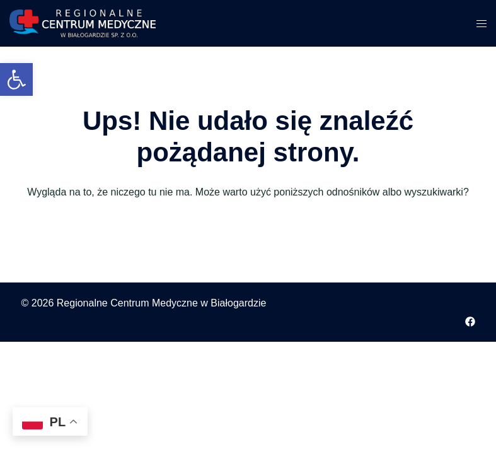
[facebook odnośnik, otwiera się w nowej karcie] (470, 320)
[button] (16, 79)
